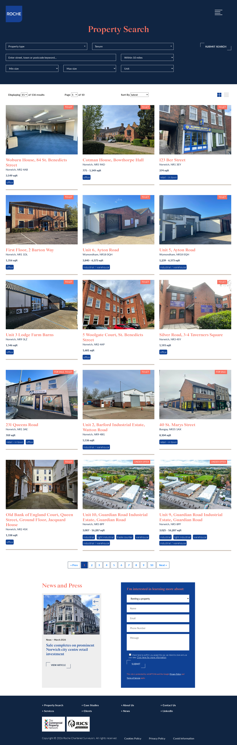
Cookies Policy (132, 738)
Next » (163, 565)
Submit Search (215, 46)
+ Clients (86, 711)
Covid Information (183, 738)
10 (151, 565)
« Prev (74, 565)
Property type (16, 46)
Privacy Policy (175, 674)
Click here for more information (151, 657)
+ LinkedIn (166, 711)
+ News (125, 711)
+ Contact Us (168, 705)
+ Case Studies (90, 705)
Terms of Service (133, 678)
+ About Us (127, 705)
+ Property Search (52, 705)
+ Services (48, 711)
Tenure (99, 46)
